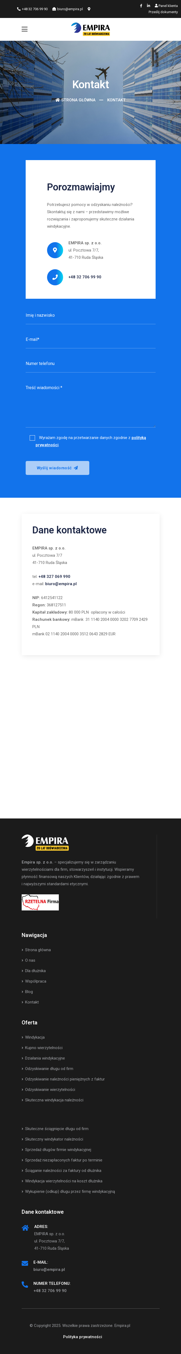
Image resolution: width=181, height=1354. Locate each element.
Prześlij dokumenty (163, 12)
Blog (27, 991)
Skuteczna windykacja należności (52, 1100)
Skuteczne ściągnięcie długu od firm (55, 1128)
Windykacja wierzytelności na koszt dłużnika (62, 1181)
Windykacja (33, 1037)
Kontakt (30, 1002)
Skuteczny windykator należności (52, 1139)
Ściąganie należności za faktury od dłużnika (61, 1170)
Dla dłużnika (34, 970)
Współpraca (34, 981)
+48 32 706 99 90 (32, 9)
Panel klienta (166, 6)
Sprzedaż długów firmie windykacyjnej (56, 1149)
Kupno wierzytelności (42, 1047)
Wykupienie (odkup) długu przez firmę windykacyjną (68, 1191)
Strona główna (78, 100)
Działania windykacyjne (43, 1058)
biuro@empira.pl (67, 9)
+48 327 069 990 (54, 576)
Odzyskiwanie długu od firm (47, 1068)
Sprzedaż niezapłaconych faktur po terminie (62, 1160)
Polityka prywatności (82, 1336)
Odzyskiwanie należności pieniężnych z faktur (63, 1079)
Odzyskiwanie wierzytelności (48, 1089)
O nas (28, 960)
